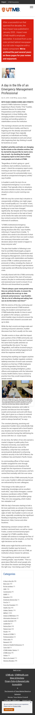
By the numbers (8, 586)
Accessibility (17, 684)
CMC (4, 589)
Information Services (9, 618)
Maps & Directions (17, 678)
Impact (3, 2)
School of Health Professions (12, 645)
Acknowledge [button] (9, 709)
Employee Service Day (10, 600)
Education (6, 597)
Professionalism (8, 637)
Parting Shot (7, 626)
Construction (7, 592)
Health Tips (7, 608)
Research (6, 642)
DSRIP (5, 594)
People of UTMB (8, 634)
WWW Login (16, 700)
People (5, 631)
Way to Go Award (8, 658)
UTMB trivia (7, 653)
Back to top (17, 670)
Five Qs (5, 602)
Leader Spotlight (8, 621)
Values (5, 655)
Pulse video (7, 639)
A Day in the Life (8, 581)
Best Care (6, 584)
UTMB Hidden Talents (10, 650)
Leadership (6, 623)
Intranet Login (26, 700)
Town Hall (6, 647)
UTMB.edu (10, 675)
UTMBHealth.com (21, 675)
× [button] (31, 702)
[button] (31, 7)
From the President (9, 605)
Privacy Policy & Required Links (17, 681)
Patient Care (7, 629)
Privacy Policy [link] (17, 706)
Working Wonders (8, 661)
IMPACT (5, 613)
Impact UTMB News (9, 616)
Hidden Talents (8, 610)
